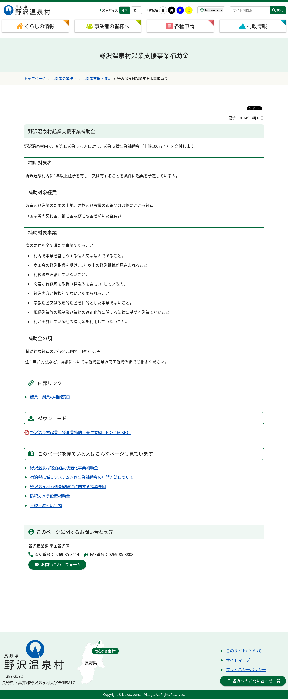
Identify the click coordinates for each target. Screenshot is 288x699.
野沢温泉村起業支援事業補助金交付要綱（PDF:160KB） (80, 432)
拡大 (136, 10)
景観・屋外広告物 (46, 505)
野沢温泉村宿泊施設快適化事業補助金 (64, 468)
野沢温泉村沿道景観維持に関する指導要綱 (68, 486)
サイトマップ (238, 660)
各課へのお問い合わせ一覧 (257, 681)
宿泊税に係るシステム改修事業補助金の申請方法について (82, 477)
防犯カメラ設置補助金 (50, 496)
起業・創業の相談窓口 (50, 397)
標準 (124, 10)
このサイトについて (244, 651)
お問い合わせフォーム (61, 564)
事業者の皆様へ (64, 78)
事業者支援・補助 (96, 78)
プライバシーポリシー (246, 669)
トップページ (35, 78)
